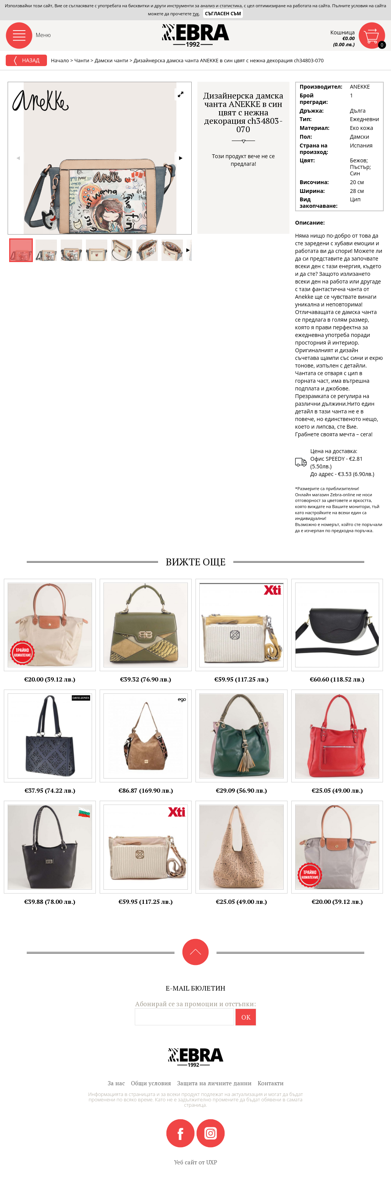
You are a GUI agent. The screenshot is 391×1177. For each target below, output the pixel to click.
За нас (116, 1083)
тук (196, 13)
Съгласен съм (223, 13)
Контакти (271, 1083)
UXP (211, 1162)
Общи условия (151, 1083)
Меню (43, 35)
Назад (26, 61)
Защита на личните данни (214, 1083)
